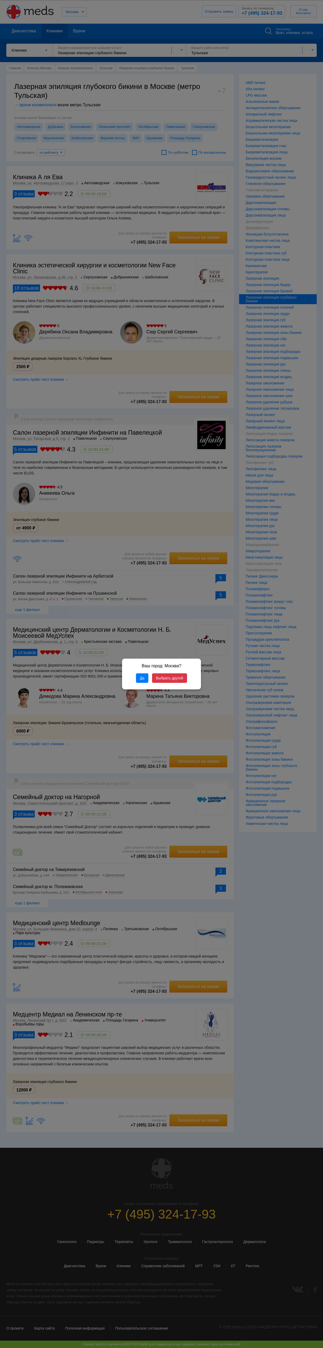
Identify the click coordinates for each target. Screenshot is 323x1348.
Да (142, 678)
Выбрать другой (169, 678)
